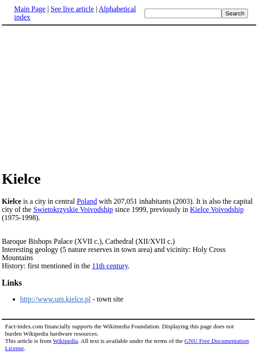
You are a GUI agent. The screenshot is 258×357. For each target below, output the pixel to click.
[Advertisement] (129, 97)
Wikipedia (65, 340)
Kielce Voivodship (217, 209)
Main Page (30, 9)
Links (12, 282)
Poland (87, 201)
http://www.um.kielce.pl (55, 299)
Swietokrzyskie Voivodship (73, 209)
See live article (72, 9)
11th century (110, 266)
